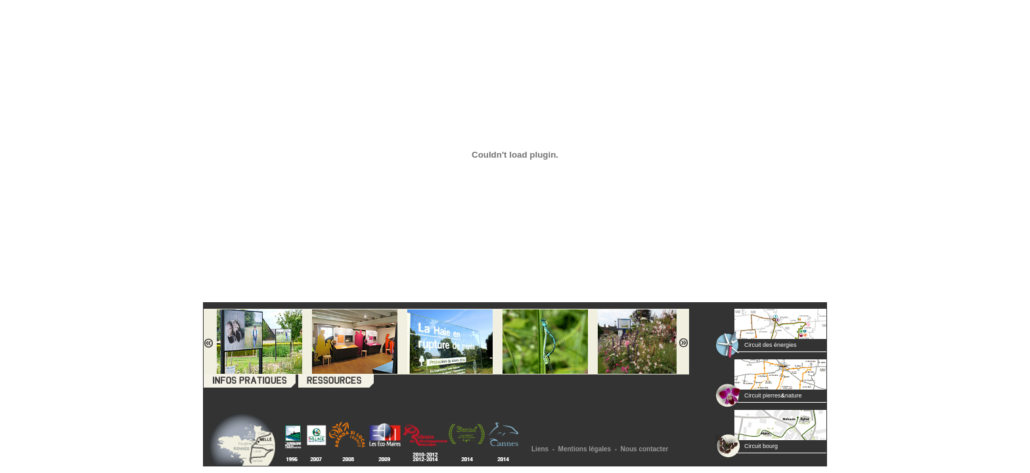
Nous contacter (645, 449)
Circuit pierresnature (773, 395)
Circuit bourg (761, 446)
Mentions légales (585, 449)
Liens (540, 449)
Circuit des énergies (770, 345)
